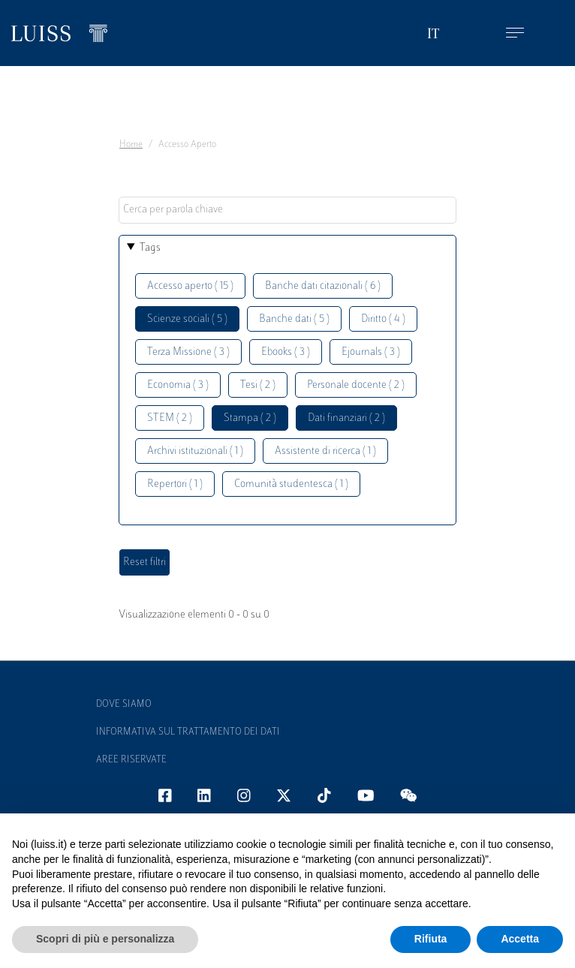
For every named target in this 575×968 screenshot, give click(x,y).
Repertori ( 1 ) (175, 484)
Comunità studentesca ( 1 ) (291, 484)
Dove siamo (124, 704)
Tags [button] (150, 248)
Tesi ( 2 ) (257, 385)
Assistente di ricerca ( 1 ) (325, 451)
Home (131, 144)
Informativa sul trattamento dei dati (188, 732)
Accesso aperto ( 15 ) (190, 286)
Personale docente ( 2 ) (356, 385)
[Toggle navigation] (515, 33)
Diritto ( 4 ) (383, 319)
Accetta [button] (520, 939)
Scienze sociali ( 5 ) (187, 319)
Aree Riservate (131, 760)
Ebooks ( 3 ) (285, 352)
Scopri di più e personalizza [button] (105, 939)
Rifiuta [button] (430, 939)
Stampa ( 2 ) (250, 418)
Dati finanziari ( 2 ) (346, 418)
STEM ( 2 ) (169, 418)
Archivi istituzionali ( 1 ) (195, 451)
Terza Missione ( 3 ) (188, 352)
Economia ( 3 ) (178, 385)
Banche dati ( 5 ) (294, 319)
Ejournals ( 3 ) (371, 352)
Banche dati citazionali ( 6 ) (323, 286)
